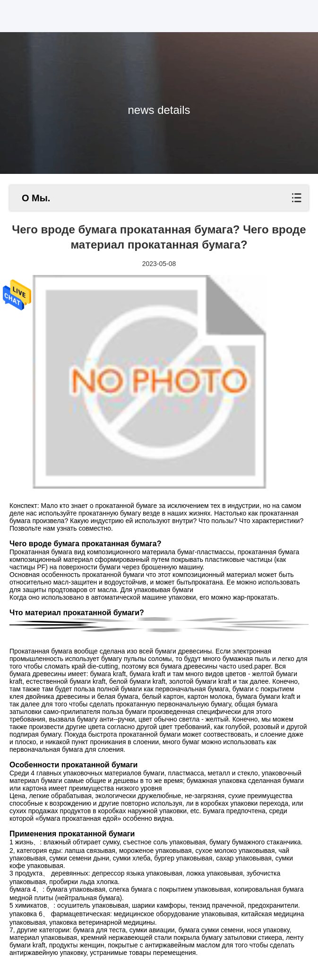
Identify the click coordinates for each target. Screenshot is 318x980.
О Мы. (36, 198)
